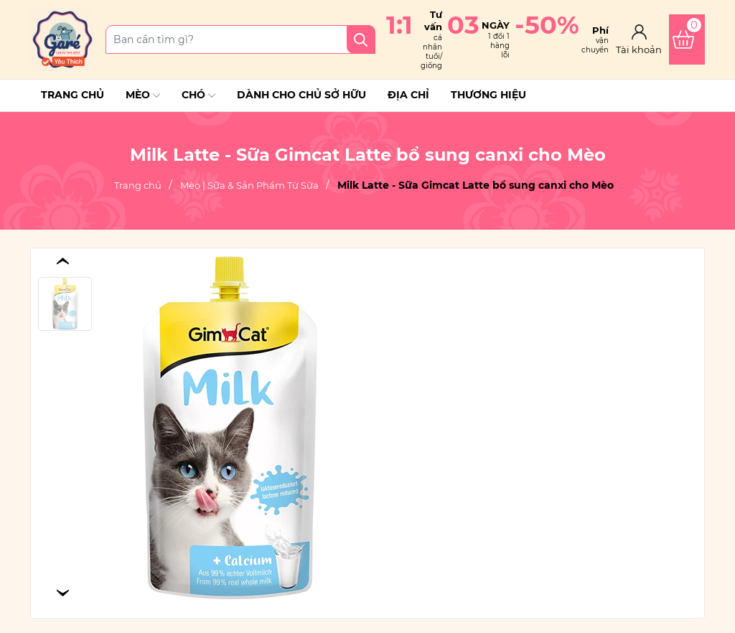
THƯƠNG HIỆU (488, 94)
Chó (198, 95)
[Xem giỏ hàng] (687, 39)
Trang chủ (72, 94)
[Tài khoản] (639, 39)
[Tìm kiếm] (361, 39)
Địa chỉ (408, 94)
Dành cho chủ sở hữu (301, 94)
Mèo (143, 95)
